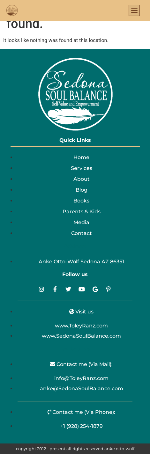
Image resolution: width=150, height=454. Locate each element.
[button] (134, 10)
